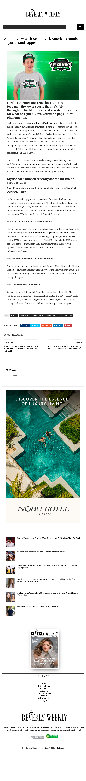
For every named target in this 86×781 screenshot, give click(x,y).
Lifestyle (45, 337)
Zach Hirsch (71, 337)
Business (17, 337)
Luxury (44, 726)
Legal (44, 731)
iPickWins (37, 337)
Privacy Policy (44, 728)
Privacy (60, 778)
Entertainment (44, 724)
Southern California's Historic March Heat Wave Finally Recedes (41, 582)
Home (44, 714)
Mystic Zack (54, 337)
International (27, 337)
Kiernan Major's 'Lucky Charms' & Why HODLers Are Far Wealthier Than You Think (48, 568)
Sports (62, 337)
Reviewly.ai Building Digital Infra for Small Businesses (37, 637)
